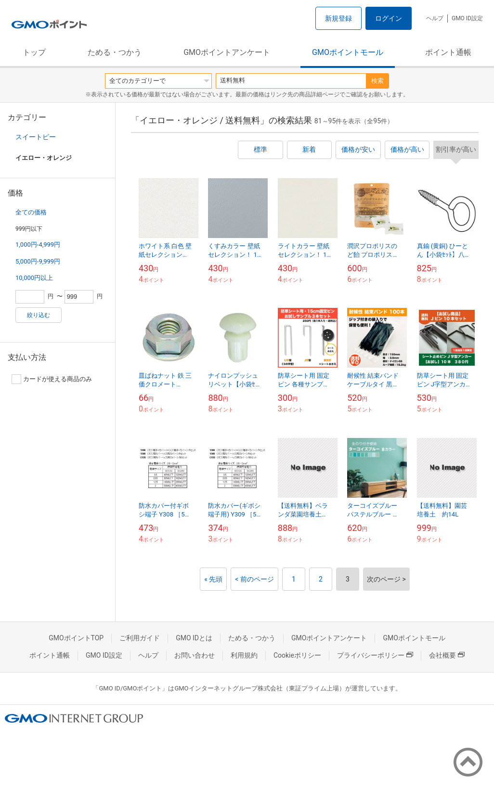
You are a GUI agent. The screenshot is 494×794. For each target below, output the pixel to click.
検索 (377, 80)
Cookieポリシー (297, 655)
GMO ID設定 (467, 18)
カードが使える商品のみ (52, 379)
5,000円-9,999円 (37, 261)
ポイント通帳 (448, 52)
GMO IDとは (194, 638)
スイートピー (35, 137)
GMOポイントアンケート (226, 52)
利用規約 (244, 655)
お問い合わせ (194, 655)
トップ (34, 52)
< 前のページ (254, 579)
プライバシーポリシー (375, 655)
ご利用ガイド (139, 638)
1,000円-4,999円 (37, 244)
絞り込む (38, 315)
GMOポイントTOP (76, 638)
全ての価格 (31, 212)
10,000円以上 (34, 277)
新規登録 (338, 18)
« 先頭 (213, 579)
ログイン (388, 18)
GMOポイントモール (347, 52)
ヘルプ (434, 18)
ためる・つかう (115, 52)
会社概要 (447, 655)
